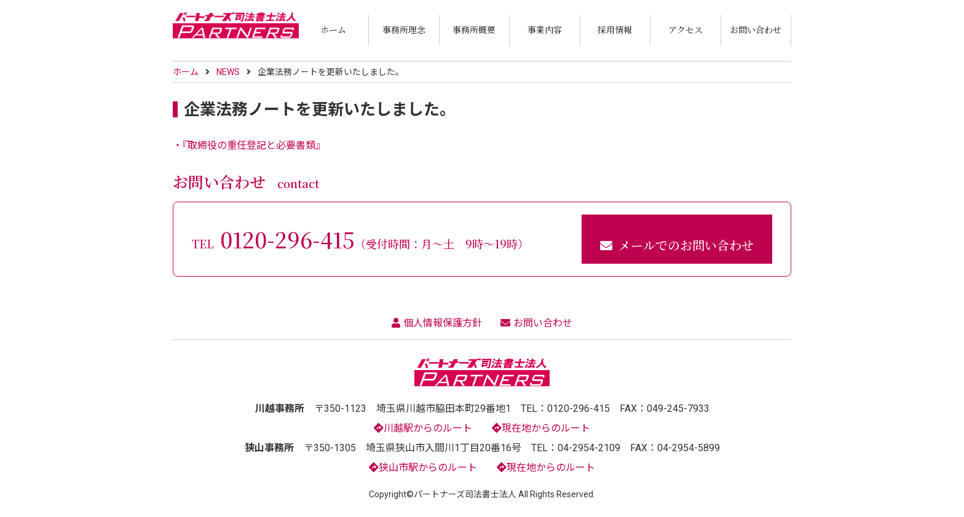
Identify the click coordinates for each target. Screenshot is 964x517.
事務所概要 (474, 29)
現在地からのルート (541, 428)
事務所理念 (403, 29)
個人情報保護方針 (437, 323)
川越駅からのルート (423, 428)
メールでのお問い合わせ (677, 245)
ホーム (333, 29)
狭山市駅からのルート (423, 467)
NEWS (228, 72)
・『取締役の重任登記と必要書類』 (249, 145)
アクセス (685, 29)
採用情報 (615, 29)
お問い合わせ (755, 29)
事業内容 (544, 29)
